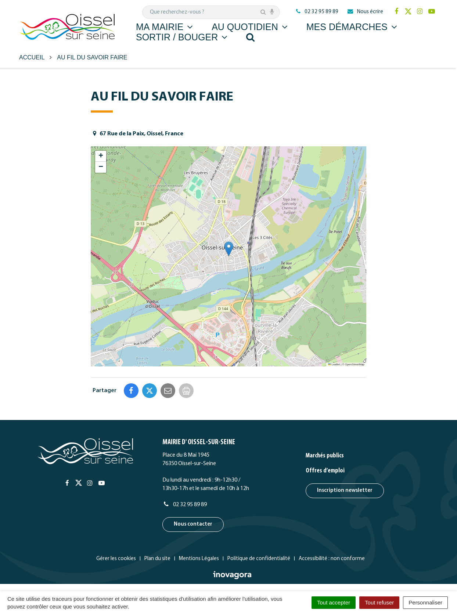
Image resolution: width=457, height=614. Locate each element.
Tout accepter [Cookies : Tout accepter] (333, 602)
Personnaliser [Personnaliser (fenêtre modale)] (425, 602)
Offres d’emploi (325, 470)
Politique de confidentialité (258, 559)
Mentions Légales (199, 559)
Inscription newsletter (345, 490)
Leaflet (334, 364)
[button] (228, 248)
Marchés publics (325, 455)
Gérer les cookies (116, 559)
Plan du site (157, 559)
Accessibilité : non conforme (332, 559)
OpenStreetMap (354, 364)
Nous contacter (193, 524)
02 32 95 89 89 (184, 505)
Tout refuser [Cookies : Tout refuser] (379, 602)
